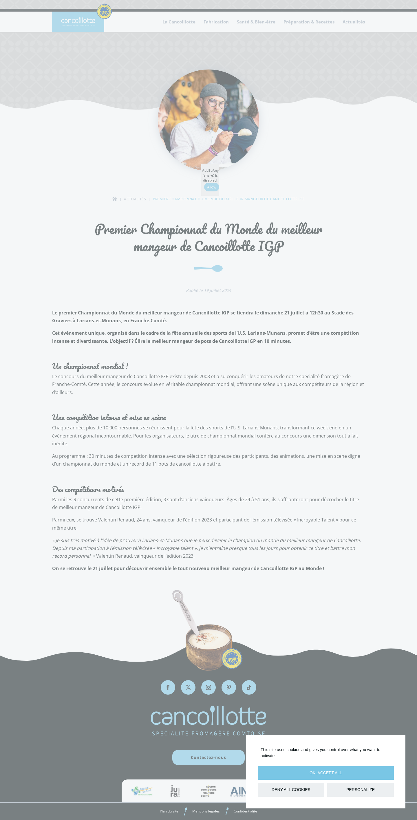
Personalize (360, 789)
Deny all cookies (291, 789)
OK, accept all (326, 772)
